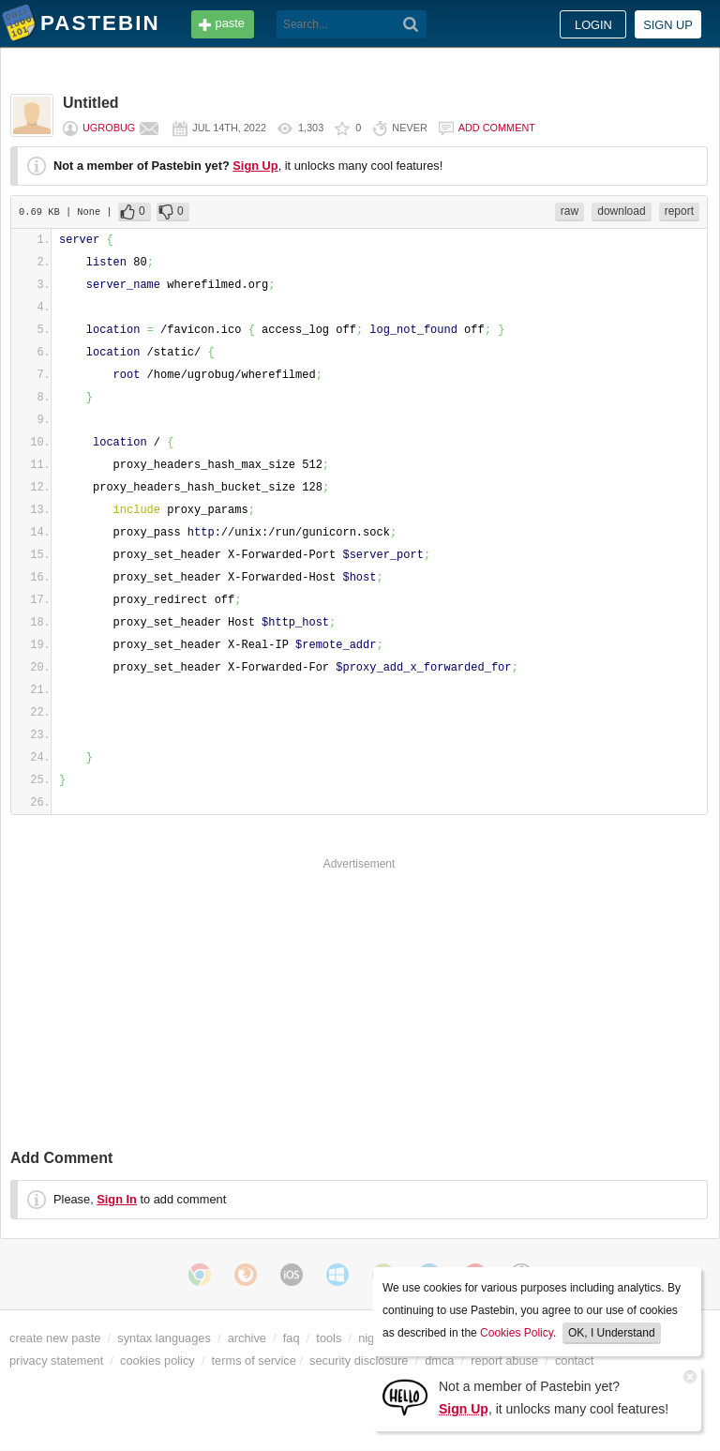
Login (593, 25)
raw (569, 211)
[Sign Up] (405, 1396)
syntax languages (164, 1338)
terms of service (254, 1360)
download (621, 211)
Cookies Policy (516, 1332)
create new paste (54, 1338)
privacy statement (56, 1360)
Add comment (496, 127)
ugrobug (108, 127)
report (679, 211)
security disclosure (358, 1360)
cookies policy (157, 1360)
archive (247, 1338)
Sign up (668, 25)
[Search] (411, 24)
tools (328, 1338)
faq (291, 1338)
